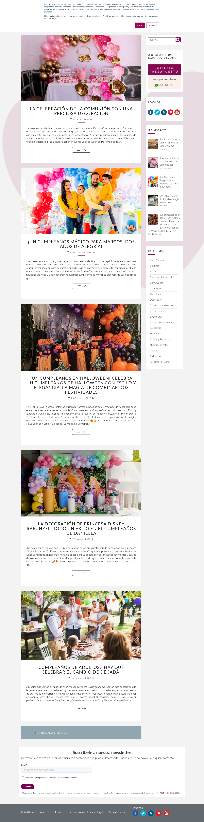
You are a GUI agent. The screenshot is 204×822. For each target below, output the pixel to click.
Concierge (155, 288)
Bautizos (154, 266)
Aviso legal (96, 812)
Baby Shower (157, 260)
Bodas (153, 271)
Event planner (157, 311)
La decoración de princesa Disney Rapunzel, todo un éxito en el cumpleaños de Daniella (81, 528)
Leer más (83, 149)
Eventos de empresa (161, 322)
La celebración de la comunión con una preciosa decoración (81, 111)
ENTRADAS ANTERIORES (51, 732)
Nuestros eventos (159, 345)
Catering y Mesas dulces (163, 277)
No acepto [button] (153, 25)
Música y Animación (160, 339)
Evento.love (156, 316)
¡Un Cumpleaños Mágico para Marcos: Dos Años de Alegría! (81, 244)
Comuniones (156, 283)
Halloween (155, 333)
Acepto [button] (139, 25)
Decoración (156, 299)
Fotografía (155, 328)
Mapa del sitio (116, 812)
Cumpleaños (156, 294)
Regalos (154, 350)
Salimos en (156, 356)
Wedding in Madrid (160, 362)
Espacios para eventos (162, 305)
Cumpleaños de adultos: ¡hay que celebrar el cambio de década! (81, 669)
